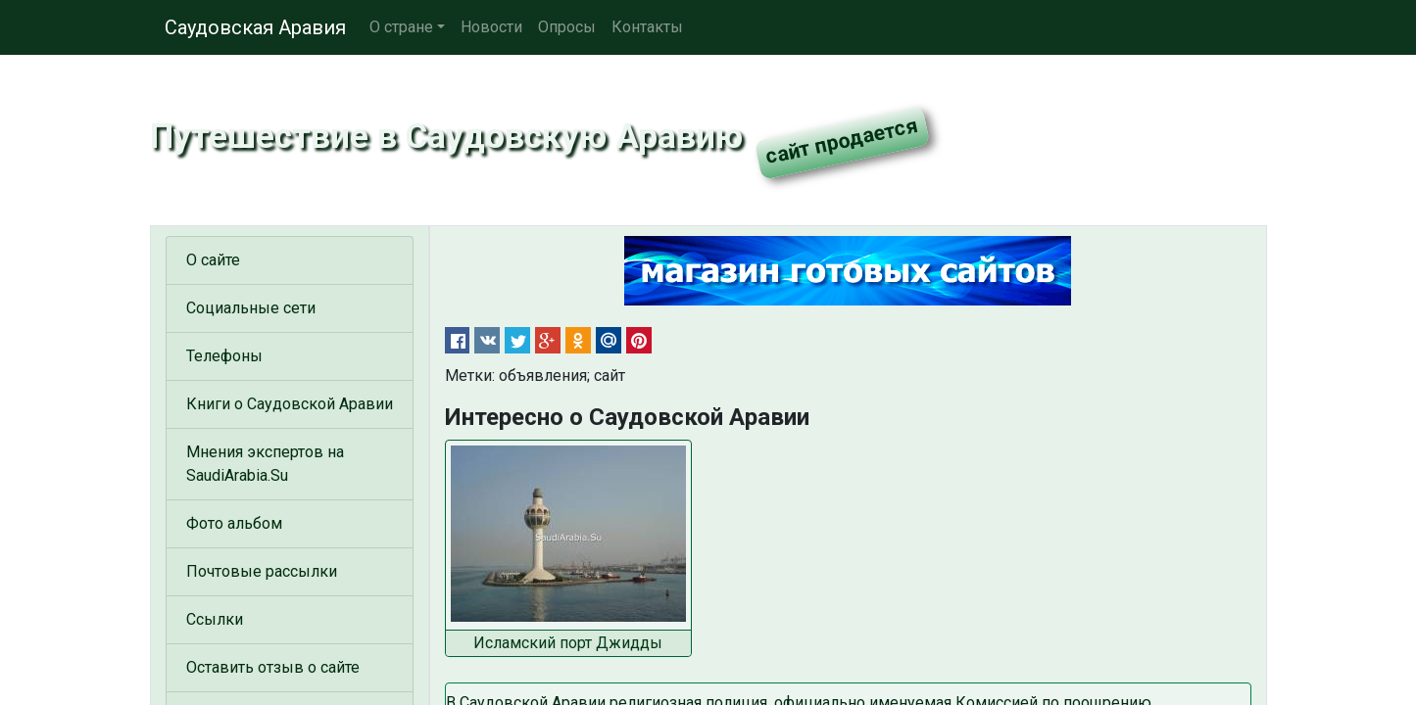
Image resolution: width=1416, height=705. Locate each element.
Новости (491, 27)
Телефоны (224, 356)
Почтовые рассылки (261, 571)
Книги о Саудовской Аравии (289, 404)
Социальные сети (251, 308)
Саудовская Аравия (255, 27)
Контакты (647, 27)
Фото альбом (234, 523)
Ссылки (214, 619)
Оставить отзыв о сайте (273, 667)
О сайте (213, 260)
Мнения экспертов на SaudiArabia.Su (265, 464)
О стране (401, 27)
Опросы (567, 27)
